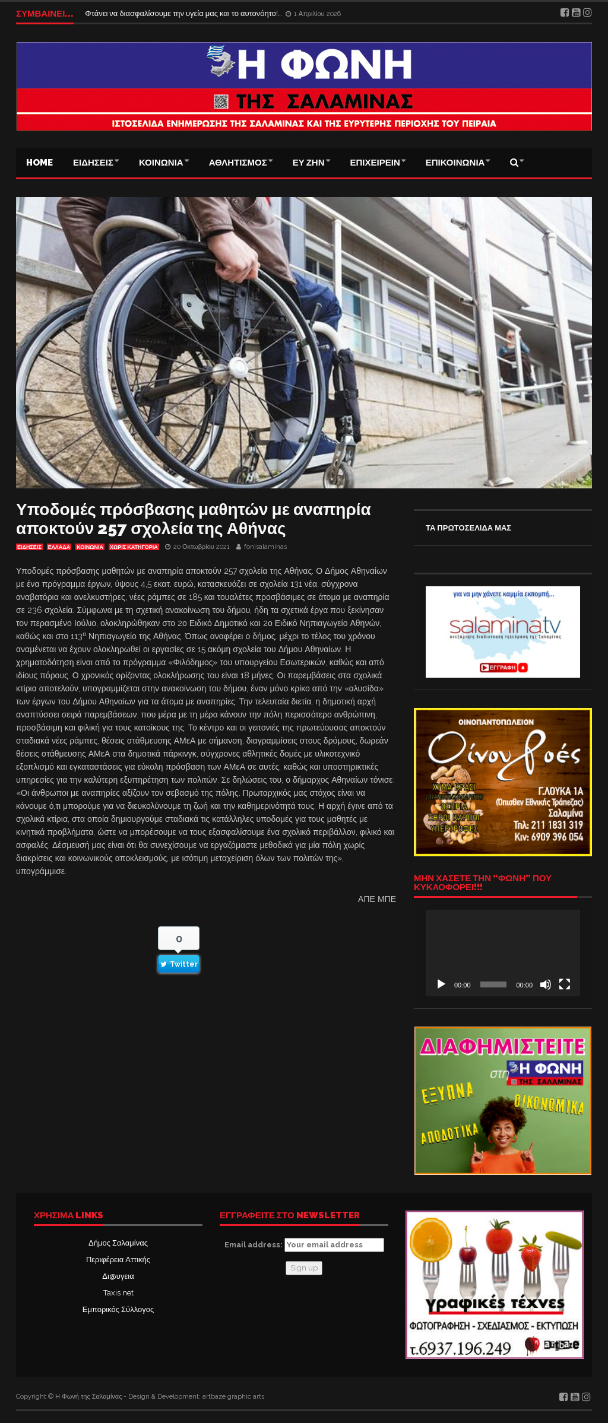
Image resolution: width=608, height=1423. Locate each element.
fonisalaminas (265, 547)
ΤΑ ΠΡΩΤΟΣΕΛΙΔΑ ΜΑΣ (468, 527)
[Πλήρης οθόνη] (565, 984)
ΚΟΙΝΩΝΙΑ (161, 162)
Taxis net (118, 1292)
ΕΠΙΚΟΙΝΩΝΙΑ (455, 162)
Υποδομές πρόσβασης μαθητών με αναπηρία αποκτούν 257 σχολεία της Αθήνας (193, 519)
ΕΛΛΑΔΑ (59, 547)
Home (39, 162)
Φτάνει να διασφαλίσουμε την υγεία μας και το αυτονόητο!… (184, 13)
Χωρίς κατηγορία (134, 547)
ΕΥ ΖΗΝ (309, 162)
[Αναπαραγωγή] (441, 984)
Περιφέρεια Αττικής (118, 1259)
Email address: (304, 1245)
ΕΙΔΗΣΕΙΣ (93, 162)
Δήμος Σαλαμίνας (118, 1242)
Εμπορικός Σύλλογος (118, 1309)
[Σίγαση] (546, 984)
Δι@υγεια (118, 1276)
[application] (503, 953)
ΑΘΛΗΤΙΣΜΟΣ (238, 162)
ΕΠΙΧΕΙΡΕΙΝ (375, 162)
